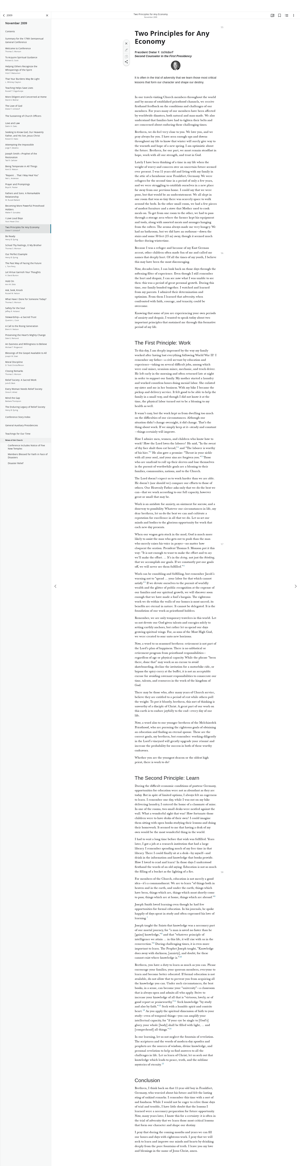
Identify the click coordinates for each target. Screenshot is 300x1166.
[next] (295, 586)
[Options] (293, 15)
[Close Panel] (47, 15)
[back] (4, 15)
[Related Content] (286, 15)
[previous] (55, 586)
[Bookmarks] (279, 15)
